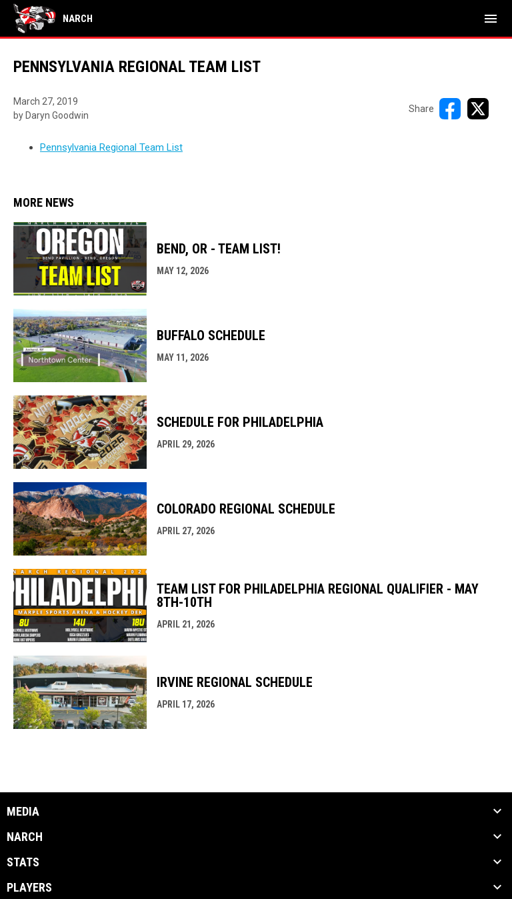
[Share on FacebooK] (450, 108)
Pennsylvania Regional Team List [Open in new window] (111, 147)
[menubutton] (491, 19)
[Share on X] (478, 108)
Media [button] (23, 812)
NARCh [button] (25, 837)
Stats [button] (23, 862)
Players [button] (29, 888)
